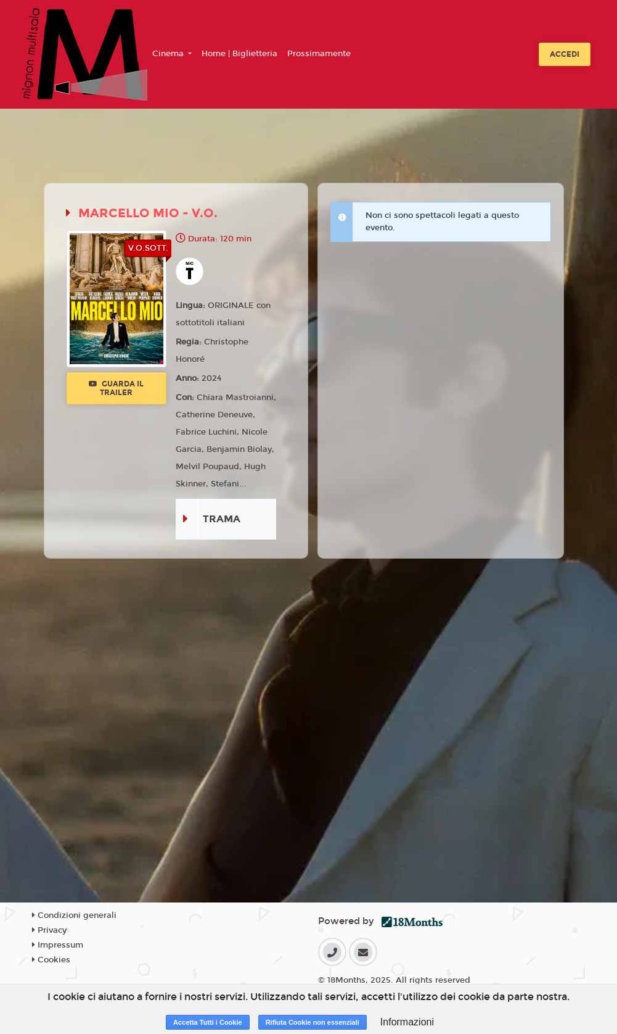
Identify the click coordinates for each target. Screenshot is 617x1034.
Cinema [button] (169, 54)
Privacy (49, 930)
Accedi (564, 54)
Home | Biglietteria (239, 54)
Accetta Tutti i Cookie (207, 1022)
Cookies (51, 960)
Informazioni (407, 1022)
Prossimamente (319, 54)
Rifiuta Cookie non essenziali (312, 1022)
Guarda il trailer (116, 388)
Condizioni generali (74, 915)
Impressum (57, 945)
